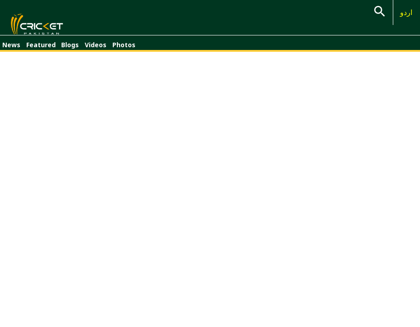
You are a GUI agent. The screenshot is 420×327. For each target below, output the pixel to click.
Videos (95, 49)
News (11, 49)
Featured (41, 49)
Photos (123, 49)
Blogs (70, 49)
